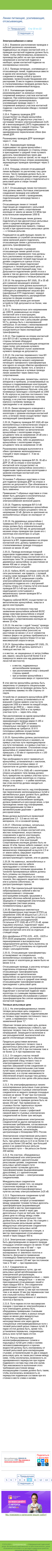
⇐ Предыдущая (16, 29)
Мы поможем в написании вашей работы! (17, 1461)
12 (41, 1480)
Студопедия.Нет (19, 1544)
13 (46, 1480)
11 (35, 1480)
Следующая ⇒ (25, 33)
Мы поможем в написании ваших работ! (26, 1515)
